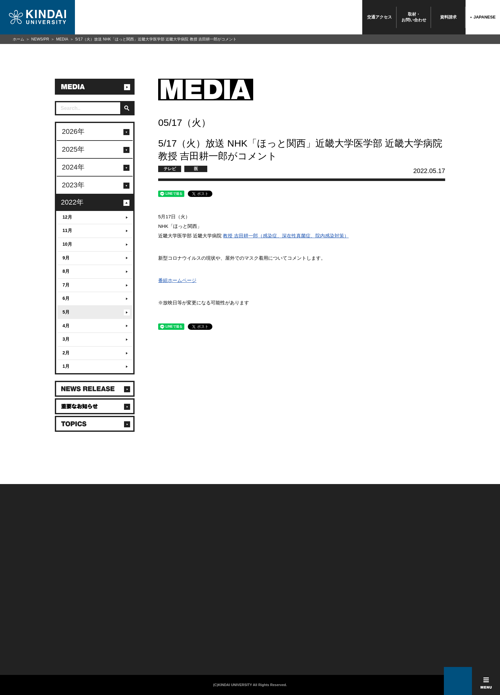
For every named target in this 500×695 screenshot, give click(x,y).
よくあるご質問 (45, 641)
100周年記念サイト (49, 650)
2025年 (73, 149)
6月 (66, 298)
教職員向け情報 (118, 633)
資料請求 (448, 17)
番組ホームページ (177, 280)
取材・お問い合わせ (413, 17)
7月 (66, 284)
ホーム (18, 39)
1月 (66, 366)
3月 (66, 339)
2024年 (73, 167)
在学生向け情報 (118, 608)
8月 (66, 271)
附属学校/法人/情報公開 (52, 608)
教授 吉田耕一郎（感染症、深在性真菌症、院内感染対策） (286, 235)
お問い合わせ (43, 616)
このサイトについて (200, 608)
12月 (67, 217)
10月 (67, 244)
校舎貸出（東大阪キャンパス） (132, 650)
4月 (66, 325)
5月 (66, 312)
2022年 (72, 202)
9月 (66, 257)
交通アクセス (379, 17)
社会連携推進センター (124, 641)
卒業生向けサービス (122, 625)
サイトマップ (195, 625)
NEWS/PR (40, 39)
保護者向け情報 (118, 616)
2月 (66, 352)
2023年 (73, 185)
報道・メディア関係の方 (53, 625)
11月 (67, 230)
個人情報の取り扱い (200, 616)
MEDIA (62, 39)
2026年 (73, 131)
